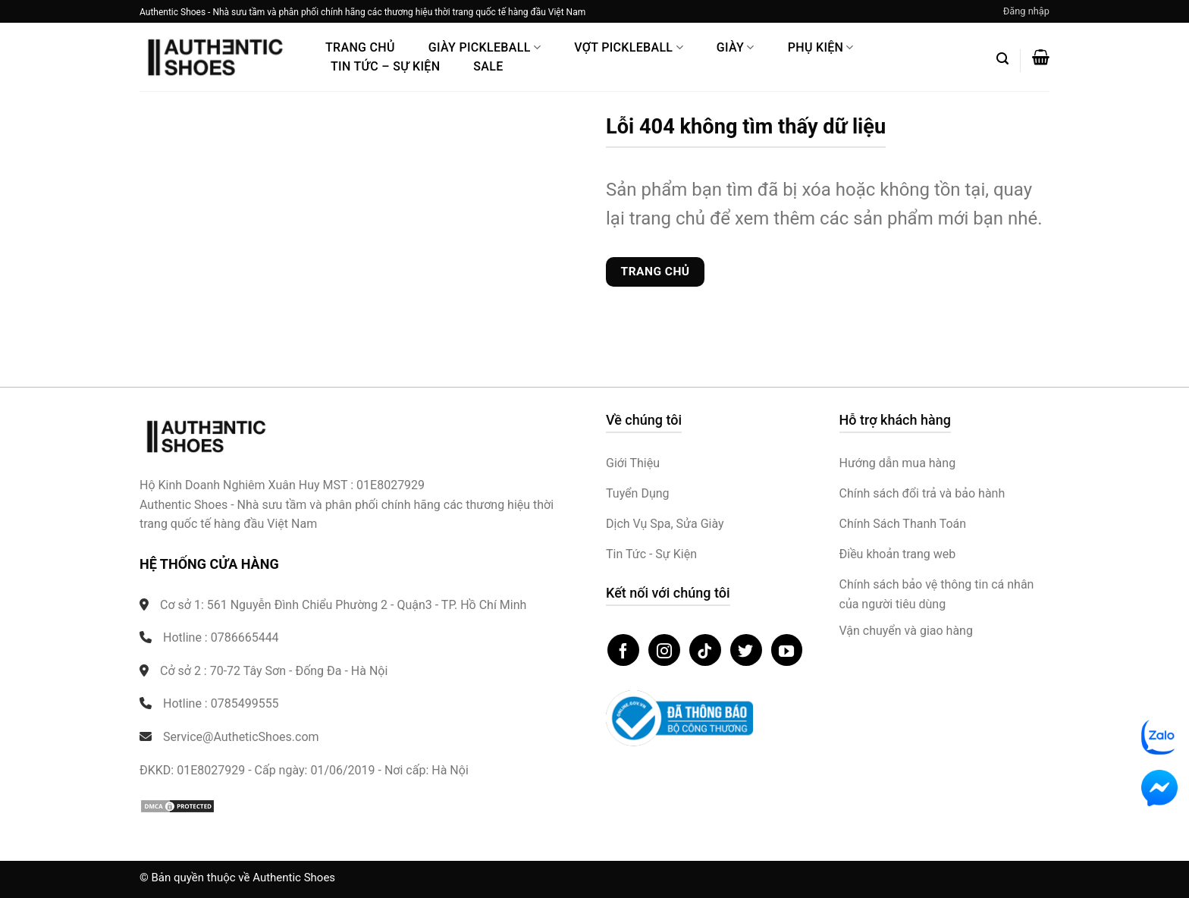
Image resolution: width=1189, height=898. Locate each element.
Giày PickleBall (484, 47)
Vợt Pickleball (628, 47)
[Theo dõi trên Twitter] (746, 650)
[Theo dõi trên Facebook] (623, 650)
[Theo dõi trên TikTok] (705, 650)
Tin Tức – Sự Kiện (385, 66)
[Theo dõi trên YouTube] (787, 650)
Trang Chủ (360, 47)
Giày (735, 47)
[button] (1026, 11)
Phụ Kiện (821, 47)
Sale (488, 66)
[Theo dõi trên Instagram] (664, 650)
